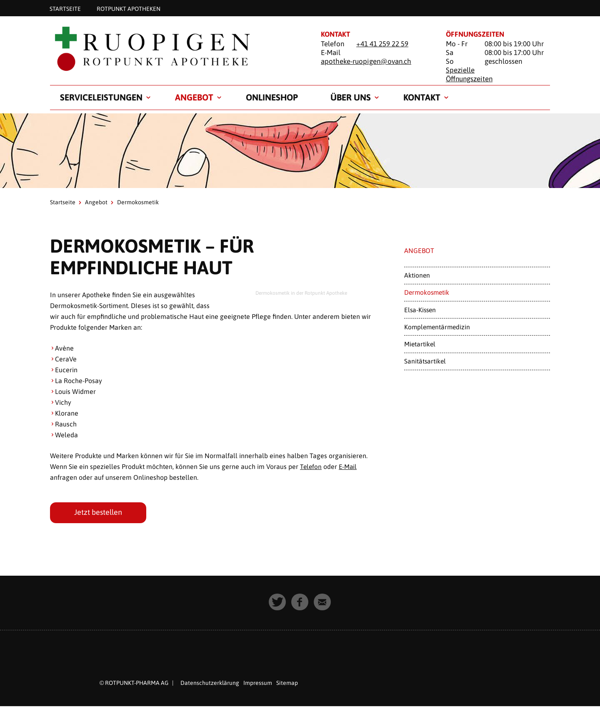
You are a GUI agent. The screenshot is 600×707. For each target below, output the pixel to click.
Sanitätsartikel (425, 361)
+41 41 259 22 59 (382, 44)
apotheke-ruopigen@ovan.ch (366, 61)
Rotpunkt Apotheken (128, 8)
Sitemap (287, 683)
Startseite (65, 8)
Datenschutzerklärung (209, 683)
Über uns (350, 97)
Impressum (257, 683)
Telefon (311, 466)
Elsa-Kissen (420, 309)
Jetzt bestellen (98, 512)
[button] (277, 603)
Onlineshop (272, 97)
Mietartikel (419, 344)
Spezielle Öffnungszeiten (469, 74)
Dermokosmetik (426, 292)
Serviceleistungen (101, 97)
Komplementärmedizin (437, 327)
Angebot (194, 97)
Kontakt (421, 97)
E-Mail (349, 466)
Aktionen (417, 275)
